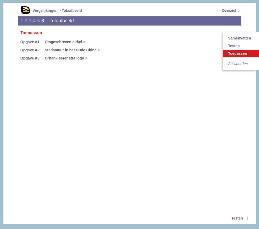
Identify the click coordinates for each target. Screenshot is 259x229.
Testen (237, 218)
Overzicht (230, 10)
